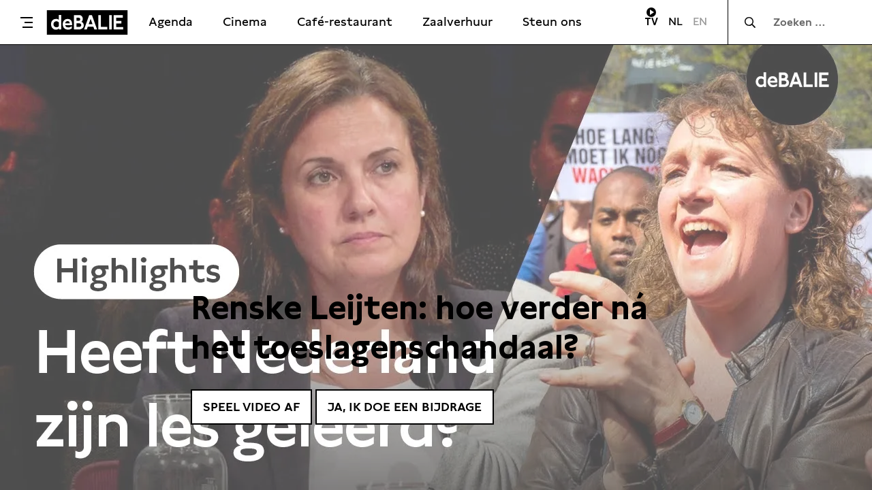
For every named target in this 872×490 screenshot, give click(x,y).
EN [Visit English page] (700, 21)
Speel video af (251, 406)
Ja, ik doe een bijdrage (405, 406)
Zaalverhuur (457, 21)
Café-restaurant (344, 21)
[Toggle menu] (26, 22)
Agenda (171, 21)
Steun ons (552, 21)
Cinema (245, 21)
